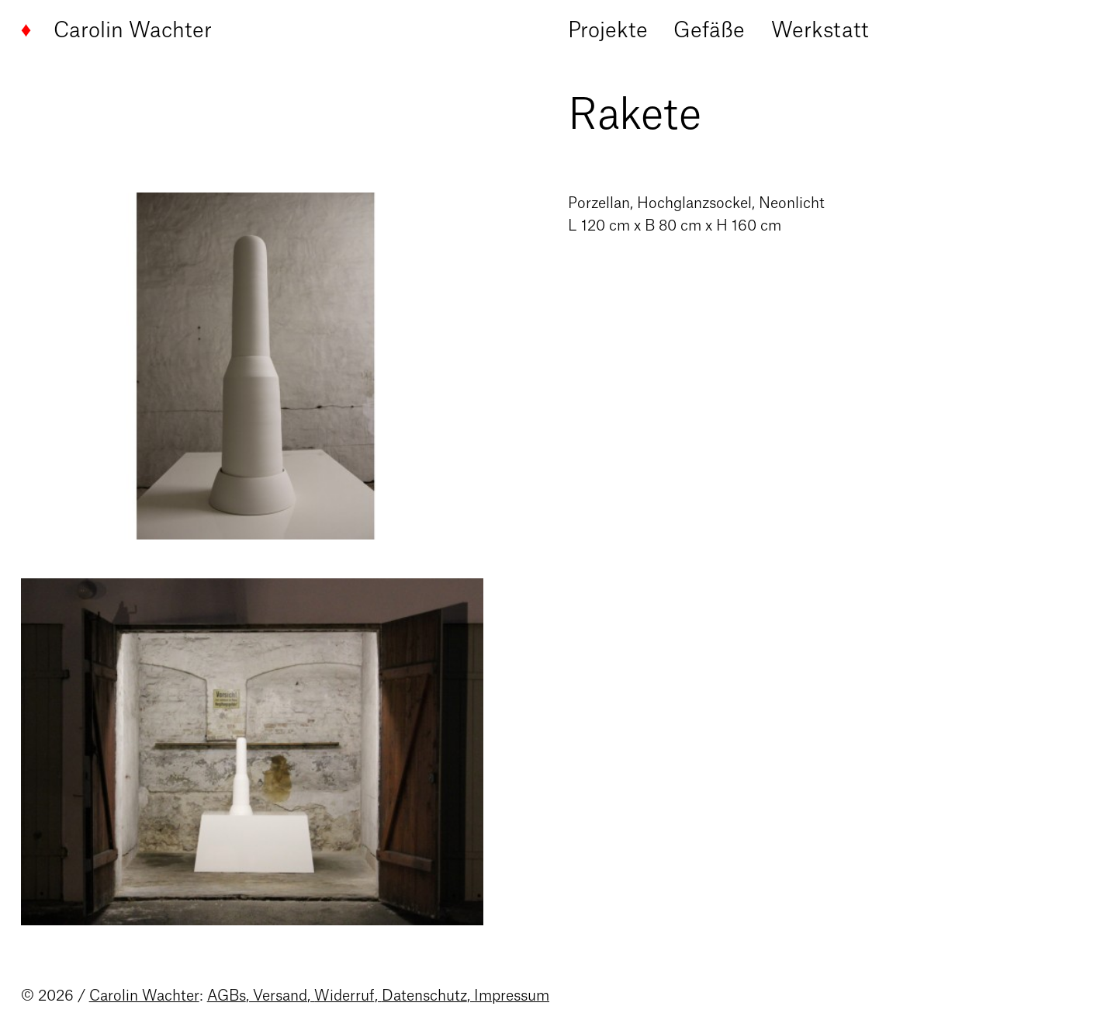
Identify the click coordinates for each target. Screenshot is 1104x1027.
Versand (280, 996)
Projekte (608, 30)
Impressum (511, 996)
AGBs (226, 996)
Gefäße (709, 30)
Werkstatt (820, 30)
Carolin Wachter (117, 31)
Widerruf (344, 996)
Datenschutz (424, 996)
